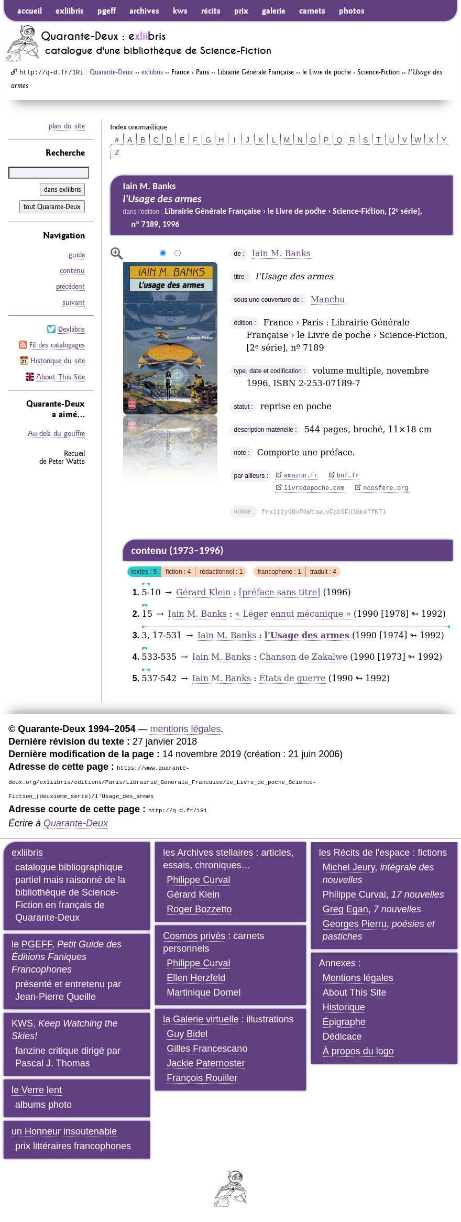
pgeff (106, 10)
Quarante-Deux (111, 72)
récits (211, 10)
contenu (72, 270)
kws (180, 10)
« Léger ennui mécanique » (293, 614)
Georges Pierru (355, 924)
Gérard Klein (203, 592)
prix (241, 10)
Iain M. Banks (281, 253)
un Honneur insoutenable (64, 1131)
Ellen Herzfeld (196, 978)
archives (144, 10)
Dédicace (342, 1036)
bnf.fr (348, 475)
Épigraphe (344, 1022)
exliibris (70, 10)
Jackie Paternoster (206, 1063)
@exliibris (71, 328)
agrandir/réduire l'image (117, 253)
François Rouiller (202, 1078)
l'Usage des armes (307, 635)
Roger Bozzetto (199, 909)
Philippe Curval (198, 880)
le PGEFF (32, 944)
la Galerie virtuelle (200, 1019)
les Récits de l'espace (364, 852)
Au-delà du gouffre (56, 432)
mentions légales (185, 729)
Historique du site (57, 360)
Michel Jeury (349, 867)
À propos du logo (358, 1051)
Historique (344, 1007)
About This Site (60, 376)
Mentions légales (358, 978)
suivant (73, 302)
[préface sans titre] (279, 592)
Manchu (328, 299)
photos (352, 10)
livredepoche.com (314, 488)
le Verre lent (37, 1090)
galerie (274, 10)
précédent (70, 286)
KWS (22, 1023)
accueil (29, 10)
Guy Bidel (187, 1034)
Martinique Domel (203, 992)
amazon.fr (301, 475)
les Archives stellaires (208, 852)
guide (77, 254)
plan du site (67, 126)
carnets (312, 10)
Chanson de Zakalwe (303, 657)
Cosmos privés (194, 936)
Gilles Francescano (207, 1048)
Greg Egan (345, 909)
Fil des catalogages (57, 344)
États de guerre (292, 678)
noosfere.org (385, 488)
